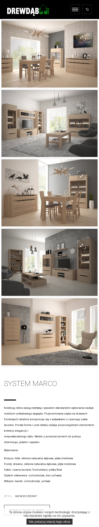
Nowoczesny (26, 496)
